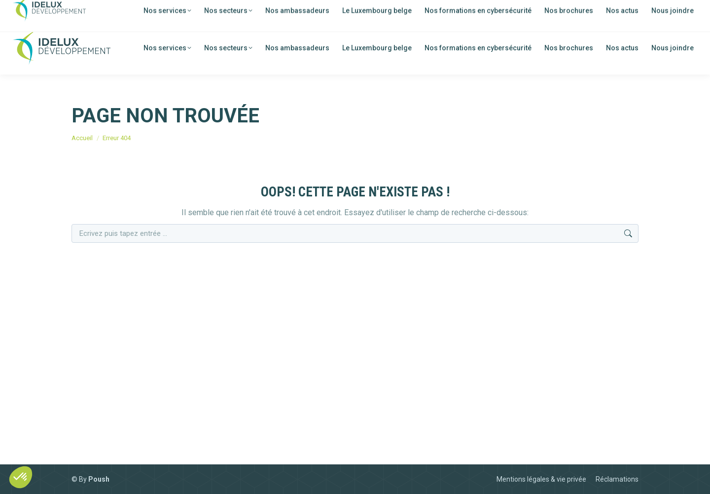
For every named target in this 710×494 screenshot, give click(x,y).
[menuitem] (617, 10)
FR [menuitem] (625, 10)
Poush (98, 479)
